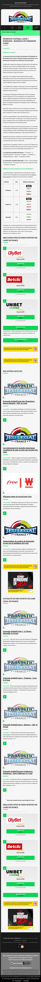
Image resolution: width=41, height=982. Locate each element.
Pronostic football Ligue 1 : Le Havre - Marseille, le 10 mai (17, 632)
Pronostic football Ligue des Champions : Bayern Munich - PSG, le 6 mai (19, 402)
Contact (20, 944)
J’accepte (26, 980)
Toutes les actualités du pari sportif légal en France (20, 800)
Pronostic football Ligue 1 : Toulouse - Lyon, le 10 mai (20, 679)
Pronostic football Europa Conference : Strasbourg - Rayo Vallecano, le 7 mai (18, 772)
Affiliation (25, 942)
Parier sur (20, 264)
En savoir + (18, 980)
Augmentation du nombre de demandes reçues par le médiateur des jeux (18, 542)
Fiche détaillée (20, 267)
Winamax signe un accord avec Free (17, 496)
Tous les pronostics (20, 340)
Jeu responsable (33, 942)
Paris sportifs (20, 327)
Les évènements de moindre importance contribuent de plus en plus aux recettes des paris (20, 450)
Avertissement (17, 942)
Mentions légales (7, 942)
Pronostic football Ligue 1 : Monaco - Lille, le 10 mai (20, 726)
